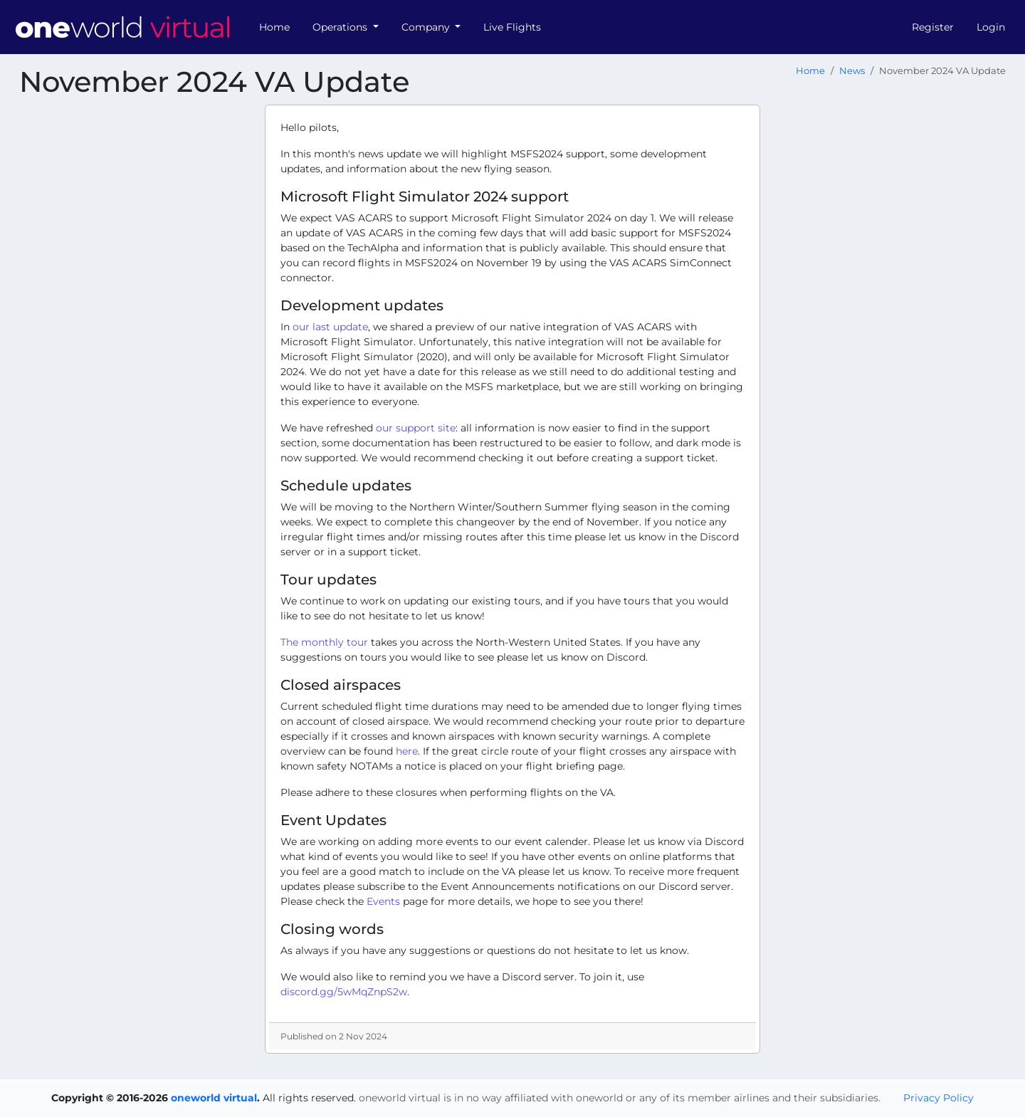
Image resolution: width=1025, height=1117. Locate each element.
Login (991, 27)
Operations (341, 27)
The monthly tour (324, 642)
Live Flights (512, 27)
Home (274, 27)
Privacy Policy (938, 1097)
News (852, 70)
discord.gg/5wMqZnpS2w (343, 991)
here (407, 751)
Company (427, 27)
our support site (416, 427)
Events (383, 901)
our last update (330, 326)
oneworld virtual (214, 1097)
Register (933, 27)
